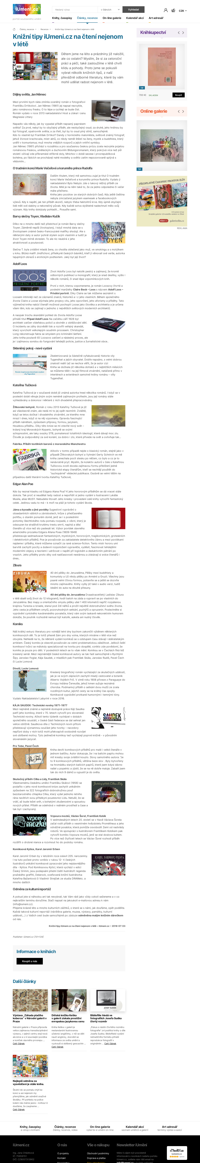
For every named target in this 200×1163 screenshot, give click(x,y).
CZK (182, 11)
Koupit (178, 95)
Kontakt (61, 1158)
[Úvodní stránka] (27, 13)
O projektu (63, 1153)
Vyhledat (132, 9)
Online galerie (153, 111)
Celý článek (19, 1043)
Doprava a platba (96, 1158)
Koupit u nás (29, 961)
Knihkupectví (153, 32)
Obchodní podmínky (98, 1153)
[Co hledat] (74, 9)
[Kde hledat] (108, 9)
